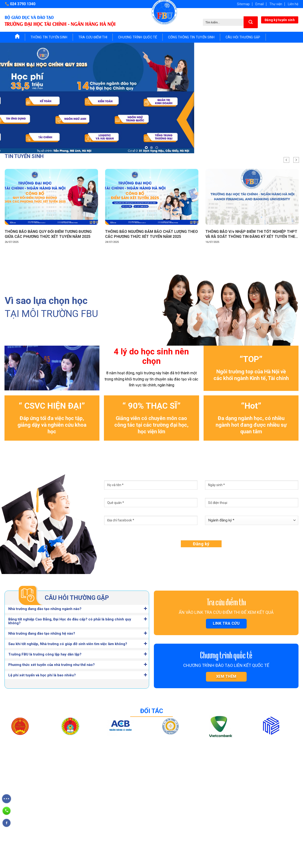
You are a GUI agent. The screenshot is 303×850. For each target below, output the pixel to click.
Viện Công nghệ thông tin (208, 800)
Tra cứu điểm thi (92, 37)
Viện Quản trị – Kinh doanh (209, 783)
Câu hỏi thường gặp (243, 37)
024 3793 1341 (53, 804)
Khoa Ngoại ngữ (259, 775)
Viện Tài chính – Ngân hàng (209, 775)
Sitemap (243, 4)
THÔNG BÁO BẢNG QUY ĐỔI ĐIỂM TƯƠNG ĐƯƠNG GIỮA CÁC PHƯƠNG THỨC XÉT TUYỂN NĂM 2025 (48, 234)
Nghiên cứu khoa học (146, 817)
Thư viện (275, 4)
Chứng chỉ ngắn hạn (145, 792)
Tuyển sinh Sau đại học (148, 783)
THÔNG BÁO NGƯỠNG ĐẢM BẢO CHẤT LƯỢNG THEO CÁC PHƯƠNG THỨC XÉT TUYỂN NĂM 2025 (151, 234)
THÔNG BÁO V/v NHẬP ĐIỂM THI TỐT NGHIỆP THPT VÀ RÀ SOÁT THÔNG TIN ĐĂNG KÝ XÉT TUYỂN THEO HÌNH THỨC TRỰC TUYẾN (251, 234)
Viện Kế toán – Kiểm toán (208, 792)
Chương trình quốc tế (137, 37)
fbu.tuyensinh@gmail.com (33, 814)
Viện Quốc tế (198, 826)
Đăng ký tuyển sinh (280, 20)
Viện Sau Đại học (201, 817)
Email (259, 4)
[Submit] (251, 22)
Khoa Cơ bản (257, 783)
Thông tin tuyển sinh (49, 37)
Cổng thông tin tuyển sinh (191, 37)
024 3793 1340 (22, 4)
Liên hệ (293, 4)
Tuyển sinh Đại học (144, 775)
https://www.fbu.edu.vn (31, 823)
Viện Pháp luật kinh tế (205, 809)
